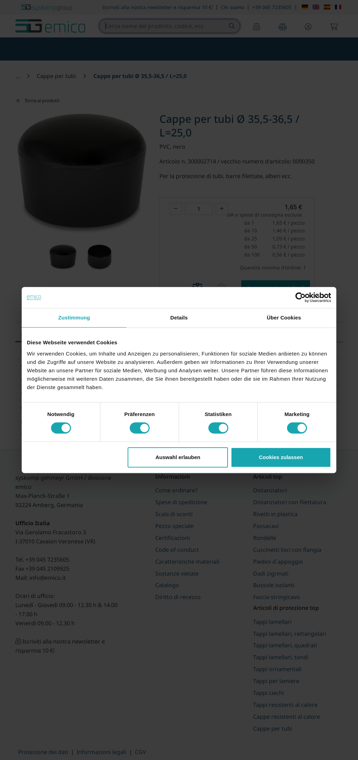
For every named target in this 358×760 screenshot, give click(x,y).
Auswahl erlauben (178, 457)
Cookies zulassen (281, 457)
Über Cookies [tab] (284, 318)
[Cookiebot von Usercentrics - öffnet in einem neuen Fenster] (300, 297)
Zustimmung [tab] (74, 318)
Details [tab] (179, 318)
